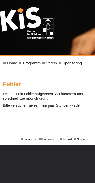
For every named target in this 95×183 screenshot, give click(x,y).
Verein (51, 63)
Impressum (30, 139)
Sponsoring (72, 63)
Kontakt (67, 139)
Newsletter (83, 139)
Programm (32, 63)
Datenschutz (50, 139)
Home (12, 63)
